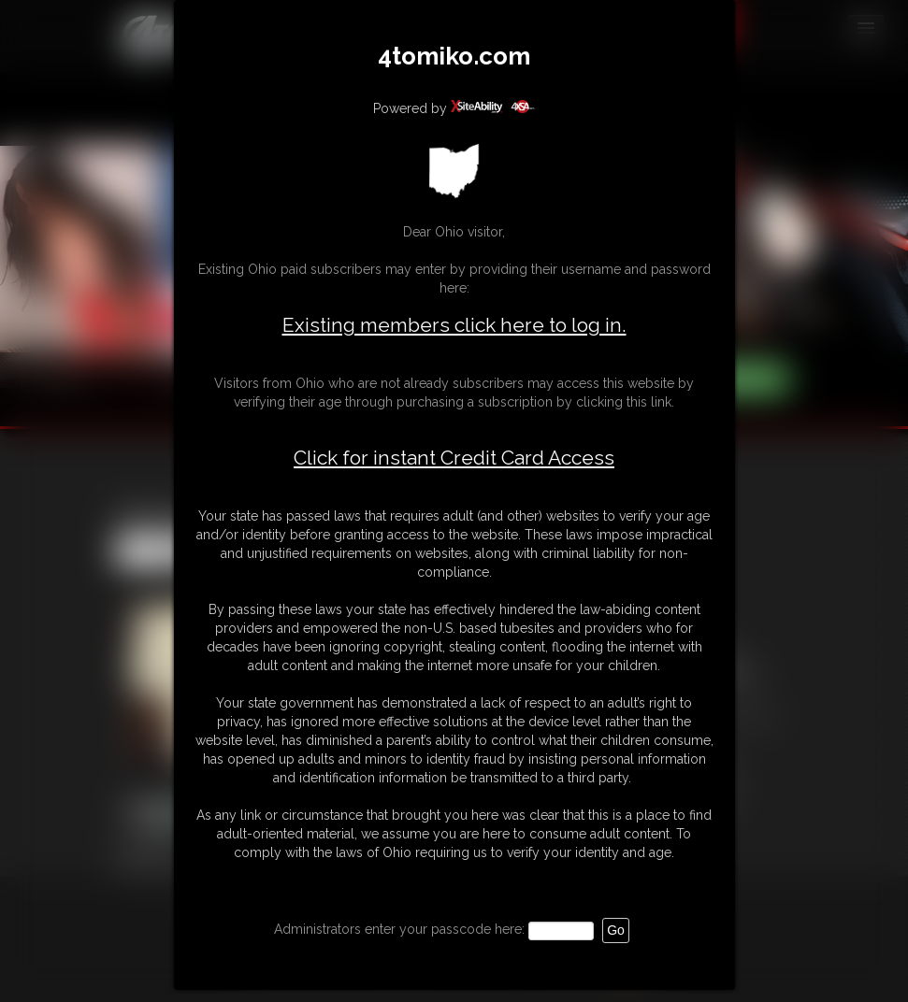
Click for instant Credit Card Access (454, 458)
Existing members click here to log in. (454, 324)
